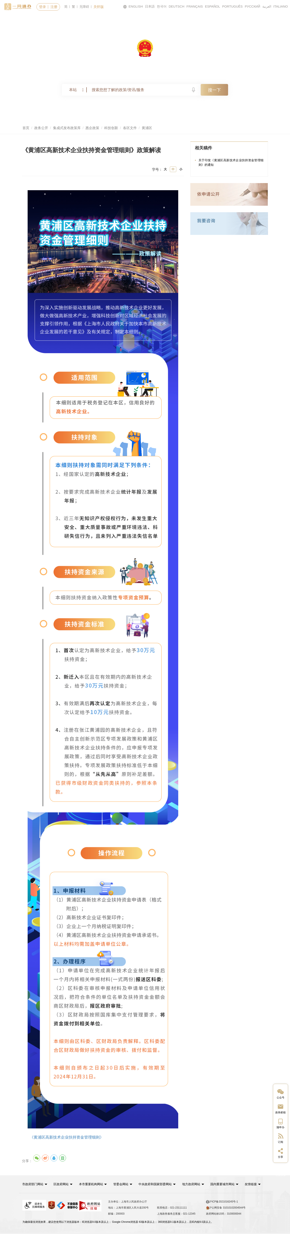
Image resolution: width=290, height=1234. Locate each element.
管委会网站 (122, 1184)
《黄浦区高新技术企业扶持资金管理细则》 (67, 1137)
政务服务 (78, 20)
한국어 (162, 6)
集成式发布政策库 (67, 128)
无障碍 (84, 6)
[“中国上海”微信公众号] (280, 1093)
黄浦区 (147, 128)
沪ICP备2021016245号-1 (222, 1201)
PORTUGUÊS (232, 6)
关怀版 (99, 7)
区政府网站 (61, 1184)
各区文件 (130, 128)
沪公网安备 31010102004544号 (226, 1207)
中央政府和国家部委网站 (157, 1184)
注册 (54, 7)
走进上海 (245, 20)
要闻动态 (120, 20)
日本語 (150, 6)
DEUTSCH (176, 6)
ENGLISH (133, 6)
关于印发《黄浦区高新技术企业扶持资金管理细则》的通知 (231, 163)
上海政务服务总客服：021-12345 (176, 1213)
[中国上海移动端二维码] (280, 1123)
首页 (39, 20)
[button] (34, 1184)
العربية (266, 6)
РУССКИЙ (252, 6)
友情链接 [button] (257, 1184)
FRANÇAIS (194, 6)
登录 (42, 7)
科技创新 (111, 128)
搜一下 (214, 90)
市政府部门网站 (33, 1184)
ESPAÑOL (212, 6)
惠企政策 (92, 128)
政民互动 (203, 20)
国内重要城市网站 (226, 1184)
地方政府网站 (194, 1184)
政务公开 (162, 20)
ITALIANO (280, 6)
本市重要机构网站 (92, 1184)
